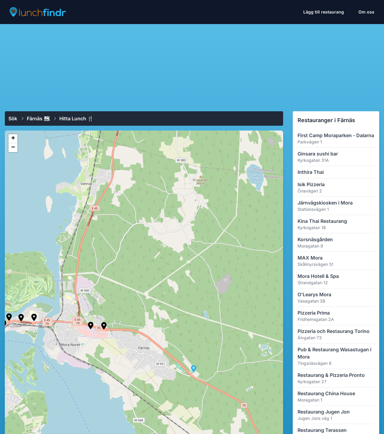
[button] (90, 325)
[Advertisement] (192, 65)
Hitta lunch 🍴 (76, 118)
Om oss (366, 11)
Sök (12, 118)
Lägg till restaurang (323, 11)
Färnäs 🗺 (38, 118)
